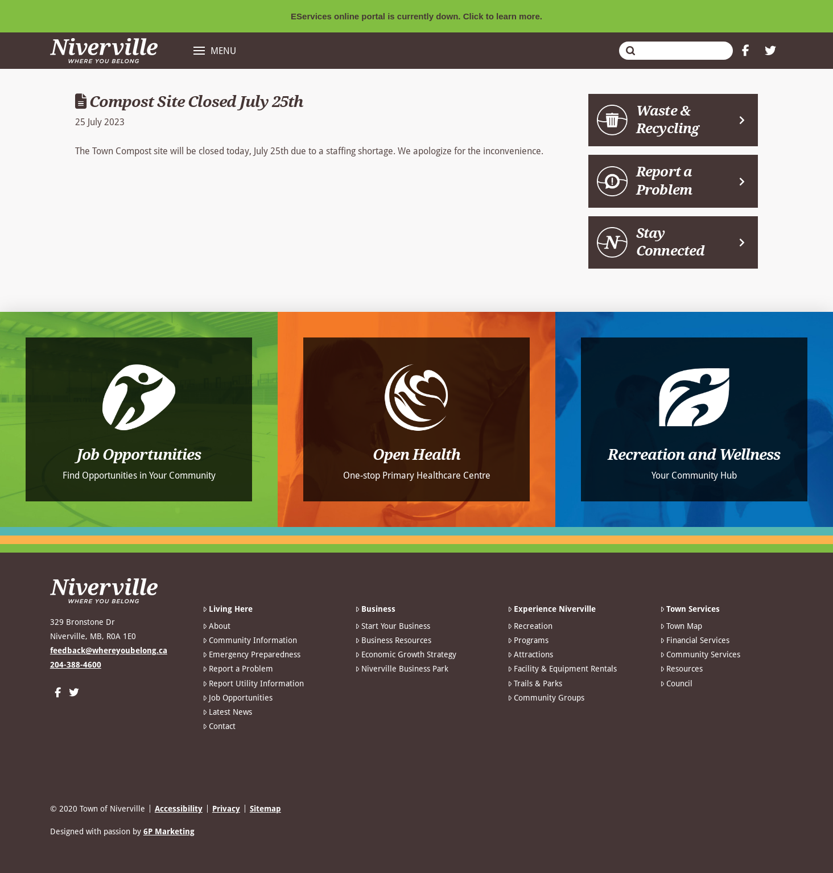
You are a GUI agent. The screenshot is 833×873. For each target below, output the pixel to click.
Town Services (690, 608)
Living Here (228, 608)
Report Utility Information (253, 683)
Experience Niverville (552, 608)
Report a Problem (238, 668)
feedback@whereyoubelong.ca (108, 650)
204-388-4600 (75, 664)
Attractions (530, 654)
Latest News (227, 711)
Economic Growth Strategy (405, 654)
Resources (681, 668)
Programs (528, 640)
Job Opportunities (238, 697)
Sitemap (265, 808)
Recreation (530, 626)
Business (375, 608)
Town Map (681, 626)
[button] (215, 50)
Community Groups (546, 697)
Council (676, 683)
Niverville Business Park (401, 668)
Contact (219, 726)
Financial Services (694, 640)
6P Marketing (169, 831)
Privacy (226, 808)
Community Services (700, 654)
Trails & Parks (535, 683)
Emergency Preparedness (251, 654)
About (216, 626)
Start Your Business (392, 626)
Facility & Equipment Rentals (562, 668)
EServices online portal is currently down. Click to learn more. (416, 16)
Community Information (250, 640)
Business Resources (393, 640)
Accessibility (179, 808)
